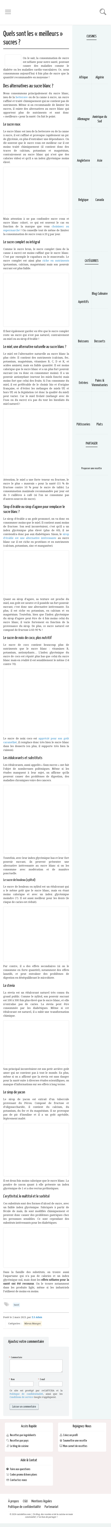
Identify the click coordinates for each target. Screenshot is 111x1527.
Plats (100, 424)
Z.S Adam (37, 1317)
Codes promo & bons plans (23, 1474)
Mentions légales (41, 1501)
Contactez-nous (18, 1480)
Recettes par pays (19, 1440)
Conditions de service (21, 1397)
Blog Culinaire (100, 294)
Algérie (100, 77)
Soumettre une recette (75, 1440)
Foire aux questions (20, 1469)
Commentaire (16, 1357)
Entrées (83, 383)
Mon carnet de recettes (75, 1446)
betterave (22, 97)
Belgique (83, 200)
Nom (12, 1379)
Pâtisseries (83, 424)
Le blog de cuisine (19, 1446)
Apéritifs (83, 302)
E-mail (42, 1379)
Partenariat (51, 1507)
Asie (99, 160)
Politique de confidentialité (26, 1394)
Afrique (83, 77)
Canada (99, 200)
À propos (13, 1501)
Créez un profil (70, 1435)
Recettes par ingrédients (23, 1435)
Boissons (83, 341)
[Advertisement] (91, 232)
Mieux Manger (32, 1323)
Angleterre (83, 160)
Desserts (99, 341)
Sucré (16, 1305)
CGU (25, 1501)
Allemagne (83, 119)
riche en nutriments (55, 260)
